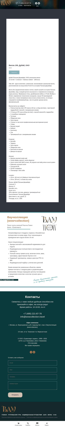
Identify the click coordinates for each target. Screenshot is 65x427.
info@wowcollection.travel (32, 317)
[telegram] (31, 352)
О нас (20, 5)
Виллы (50, 414)
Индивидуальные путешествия (32, 414)
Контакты (27, 5)
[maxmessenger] (34, 352)
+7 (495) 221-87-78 (24, 3)
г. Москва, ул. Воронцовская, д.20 (20, 325)
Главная (4, 414)
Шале (45, 414)
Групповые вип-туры (14, 414)
